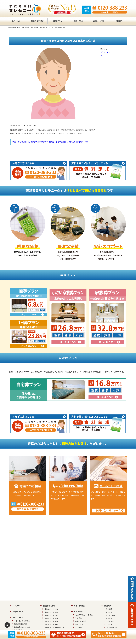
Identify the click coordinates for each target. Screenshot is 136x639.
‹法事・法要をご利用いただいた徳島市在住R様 (31, 142)
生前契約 (78, 618)
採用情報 (109, 618)
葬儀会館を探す (37, 21)
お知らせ (109, 612)
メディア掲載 (110, 615)
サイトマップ (110, 621)
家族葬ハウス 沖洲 (51, 618)
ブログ (102, 55)
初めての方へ (17, 21)
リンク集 (109, 624)
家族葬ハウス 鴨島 (51, 624)
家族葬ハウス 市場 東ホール (55, 628)
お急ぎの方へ (17, 611)
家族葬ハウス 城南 (51, 612)
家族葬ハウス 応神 (51, 615)
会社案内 (119, 21)
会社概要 (109, 609)
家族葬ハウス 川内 (51, 609)
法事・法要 (79, 624)
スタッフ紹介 (105, 52)
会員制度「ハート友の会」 (84, 615)
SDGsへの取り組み (112, 628)
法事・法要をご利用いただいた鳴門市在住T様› (69, 142)
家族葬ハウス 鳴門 (51, 621)
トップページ (17, 605)
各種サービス (98, 21)
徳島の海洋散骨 (80, 621)
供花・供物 (78, 21)
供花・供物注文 (80, 605)
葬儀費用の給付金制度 (22, 627)
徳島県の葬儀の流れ (21, 624)
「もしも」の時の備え (22, 621)
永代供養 (78, 627)
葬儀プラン (57, 21)
